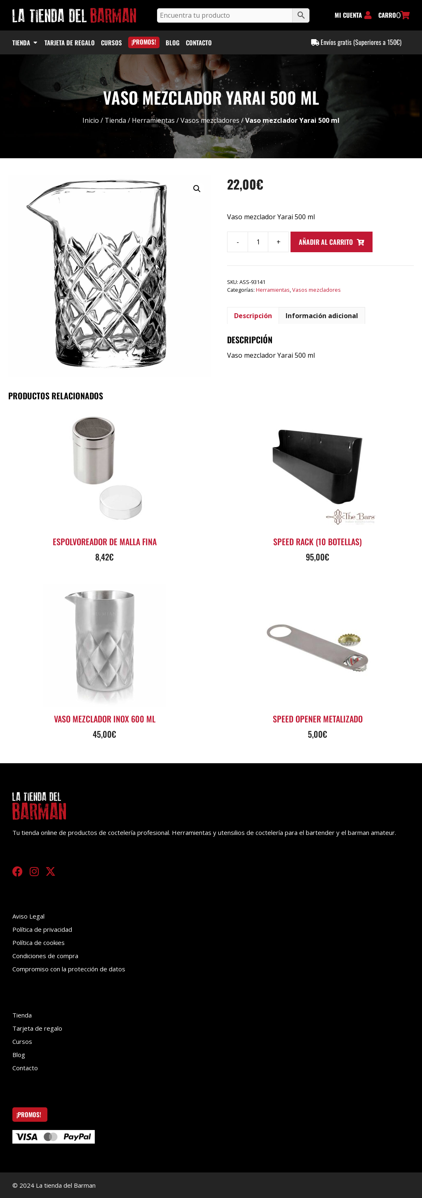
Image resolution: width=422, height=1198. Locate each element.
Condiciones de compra (45, 956)
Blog (18, 1054)
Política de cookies (38, 942)
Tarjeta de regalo (37, 1028)
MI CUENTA (348, 14)
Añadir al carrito (326, 242)
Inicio (90, 120)
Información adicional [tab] (322, 315)
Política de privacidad (42, 929)
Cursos (22, 1041)
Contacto (25, 1068)
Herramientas (153, 120)
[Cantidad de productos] (258, 242)
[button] (197, 188)
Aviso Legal (28, 916)
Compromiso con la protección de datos (68, 969)
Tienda (115, 120)
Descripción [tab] (253, 315)
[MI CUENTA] (368, 15)
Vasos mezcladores (210, 120)
